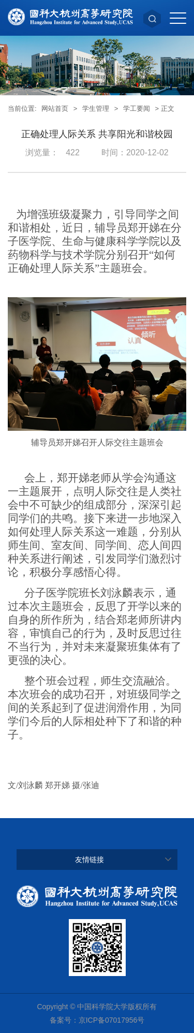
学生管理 (95, 108)
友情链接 (89, 859)
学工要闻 (136, 108)
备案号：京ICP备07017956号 (97, 1020)
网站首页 (54, 108)
